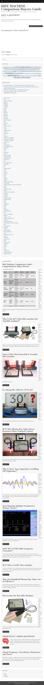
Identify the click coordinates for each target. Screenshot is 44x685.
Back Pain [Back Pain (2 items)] (10, 67)
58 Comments (3, 16)
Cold (5, 134)
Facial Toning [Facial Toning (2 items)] (7, 69)
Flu (4, 167)
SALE (5, 233)
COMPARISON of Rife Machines (10, 92)
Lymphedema (6, 203)
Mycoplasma (6, 209)
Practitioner (6, 227)
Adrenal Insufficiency (8, 100)
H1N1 (5, 174)
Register (5, 674)
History (5, 190)
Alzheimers (6, 103)
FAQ (5, 161)
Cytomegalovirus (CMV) (8, 146)
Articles (5, 109)
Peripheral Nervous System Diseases (11, 222)
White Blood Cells (7, 253)
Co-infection (6, 133)
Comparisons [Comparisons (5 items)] (22, 68)
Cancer (5, 127)
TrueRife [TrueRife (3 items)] (21, 75)
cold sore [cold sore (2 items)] (18, 68)
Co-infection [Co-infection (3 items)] (13, 68)
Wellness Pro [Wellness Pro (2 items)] (29, 75)
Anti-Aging (6, 106)
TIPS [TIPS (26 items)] (18, 75)
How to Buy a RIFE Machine (9, 192)
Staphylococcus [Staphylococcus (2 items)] (5, 75)
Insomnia (5, 196)
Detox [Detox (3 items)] (33, 68)
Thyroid (5, 245)
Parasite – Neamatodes (8, 214)
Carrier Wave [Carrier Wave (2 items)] (9, 68)
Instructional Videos (7, 197)
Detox (5, 149)
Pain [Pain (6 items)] (19, 71)
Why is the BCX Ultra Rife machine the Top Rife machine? (15, 91)
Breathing (5, 122)
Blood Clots (6, 118)
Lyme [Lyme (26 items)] (14, 71)
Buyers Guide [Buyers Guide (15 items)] (33, 67)
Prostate (5, 228)
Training (5, 249)
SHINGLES (6, 237)
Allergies (5, 102)
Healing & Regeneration (8, 181)
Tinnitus (5, 246)
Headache (6, 178)
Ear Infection (6, 152)
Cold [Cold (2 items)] (16, 68)
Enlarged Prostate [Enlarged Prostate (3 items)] (38, 68)
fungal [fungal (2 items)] (13, 69)
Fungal (5, 170)
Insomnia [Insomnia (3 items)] (11, 71)
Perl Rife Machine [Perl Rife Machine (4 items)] (38, 71)
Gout (5, 171)
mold (5, 206)
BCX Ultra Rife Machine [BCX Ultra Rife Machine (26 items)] (22, 67)
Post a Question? (7, 225)
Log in (5, 673)
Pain (5, 212)
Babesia (5, 111)
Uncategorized (6, 250)
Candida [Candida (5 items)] (5, 68)
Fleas (5, 165)
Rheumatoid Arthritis (8, 231)
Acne (5, 99)
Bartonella (6, 115)
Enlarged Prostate (7, 156)
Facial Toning (6, 159)
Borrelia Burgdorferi (7, 120)
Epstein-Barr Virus (7, 158)
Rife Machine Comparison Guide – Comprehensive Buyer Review (16, 89)
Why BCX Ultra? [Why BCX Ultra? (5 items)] (34, 75)
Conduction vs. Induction (8, 140)
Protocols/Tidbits (7, 230)
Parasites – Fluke (7, 217)
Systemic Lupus (7, 242)
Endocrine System (7, 155)
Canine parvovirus (7, 130)
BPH (5, 121)
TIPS (5, 247)
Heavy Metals (6, 183)
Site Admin (6, 676)
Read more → (5, 314)
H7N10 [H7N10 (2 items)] (15, 69)
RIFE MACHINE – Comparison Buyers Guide (21, 7)
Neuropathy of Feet (7, 211)
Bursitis (5, 124)
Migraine (5, 205)
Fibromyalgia (6, 164)
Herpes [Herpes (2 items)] (8, 71)
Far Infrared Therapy (8, 162)
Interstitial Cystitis (7, 199)
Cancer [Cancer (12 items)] (39, 67)
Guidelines (6, 172)
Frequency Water (7, 168)
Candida (5, 128)
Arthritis (5, 108)
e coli (5, 150)
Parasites (5, 215)
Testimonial (6, 243)
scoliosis (5, 236)
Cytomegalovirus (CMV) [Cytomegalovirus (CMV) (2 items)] (28, 68)
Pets (5, 224)
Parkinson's (6, 219)
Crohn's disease (7, 145)
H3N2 (5, 175)
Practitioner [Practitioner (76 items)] (9, 73)
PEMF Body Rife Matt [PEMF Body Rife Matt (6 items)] (30, 71)
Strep (5, 240)
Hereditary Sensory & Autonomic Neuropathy (12, 184)
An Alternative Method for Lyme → (36, 26)
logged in (8, 54)
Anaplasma (6, 105)
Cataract (5, 131)
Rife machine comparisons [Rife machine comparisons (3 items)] (27, 73)
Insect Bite (6, 194)
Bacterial (5, 114)
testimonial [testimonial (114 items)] (12, 75)
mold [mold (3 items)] (17, 71)
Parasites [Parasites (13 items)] (23, 71)
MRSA (5, 208)
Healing (5, 180)
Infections (5, 193)
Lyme (5, 202)
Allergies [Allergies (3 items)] (4, 67)
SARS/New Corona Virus (8, 234)
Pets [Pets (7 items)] (4, 73)
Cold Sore (6, 136)
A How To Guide (7, 97)
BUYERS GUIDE (7, 125)
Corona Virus (6, 142)
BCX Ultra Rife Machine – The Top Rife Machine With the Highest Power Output (19, 85)
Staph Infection (7, 239)
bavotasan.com (27, 683)
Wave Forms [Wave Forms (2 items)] (25, 75)
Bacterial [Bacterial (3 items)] (13, 67)
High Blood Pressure (8, 189)
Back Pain (6, 112)
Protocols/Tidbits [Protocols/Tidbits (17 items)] (18, 73)
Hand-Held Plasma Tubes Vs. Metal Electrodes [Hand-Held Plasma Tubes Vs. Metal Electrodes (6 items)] (26, 69)
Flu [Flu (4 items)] (11, 69)
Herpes (5, 187)
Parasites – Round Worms (9, 218)
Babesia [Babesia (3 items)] (7, 67)
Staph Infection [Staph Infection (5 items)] (38, 73)
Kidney (5, 200)
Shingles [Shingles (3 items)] (33, 73)
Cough (5, 143)
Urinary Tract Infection (8, 252)
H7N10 (5, 177)
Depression (6, 147)
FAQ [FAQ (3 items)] (9, 69)
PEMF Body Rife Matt (8, 221)
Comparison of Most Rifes (9, 137)
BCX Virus (6, 117)
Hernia (5, 186)
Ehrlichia (5, 153)
